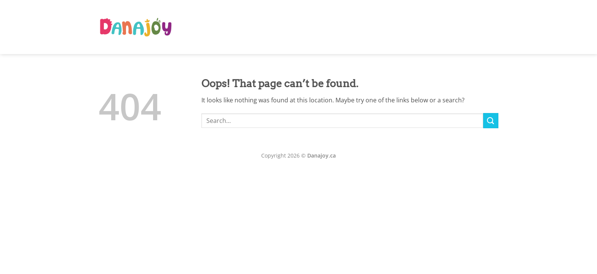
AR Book (345, 26)
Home (319, 27)
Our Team (378, 27)
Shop (456, 27)
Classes (406, 27)
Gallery (433, 27)
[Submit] (490, 120)
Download (483, 27)
